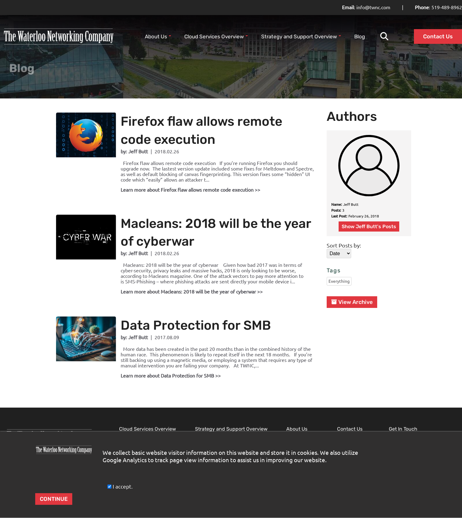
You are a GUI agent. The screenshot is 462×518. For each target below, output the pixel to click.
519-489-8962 (446, 7)
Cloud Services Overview (216, 36)
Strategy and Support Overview (301, 36)
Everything (339, 268)
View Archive (352, 289)
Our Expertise (300, 428)
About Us (158, 36)
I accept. (119, 486)
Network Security (213, 428)
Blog (359, 36)
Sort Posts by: (344, 232)
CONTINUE (54, 499)
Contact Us (438, 36)
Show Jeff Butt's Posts (369, 214)
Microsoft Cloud (136, 428)
